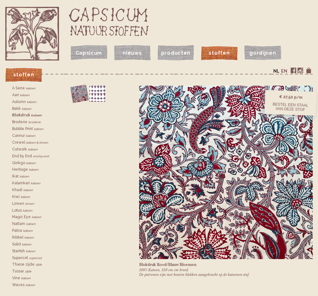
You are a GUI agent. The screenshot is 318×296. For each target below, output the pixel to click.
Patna (22, 230)
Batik (21, 108)
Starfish (23, 251)
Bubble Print (27, 129)
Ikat (20, 176)
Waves (23, 285)
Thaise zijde (27, 264)
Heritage (25, 169)
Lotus (22, 210)
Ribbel (23, 237)
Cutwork (25, 149)
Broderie (26, 122)
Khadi (22, 190)
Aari (21, 95)
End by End (30, 156)
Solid (21, 244)
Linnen (23, 203)
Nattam (24, 224)
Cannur (23, 135)
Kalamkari (26, 183)
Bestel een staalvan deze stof (290, 107)
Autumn (24, 102)
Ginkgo (24, 163)
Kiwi (21, 197)
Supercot (27, 258)
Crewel (30, 142)
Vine (21, 278)
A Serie (23, 88)
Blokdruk (27, 115)
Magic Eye (26, 217)
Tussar (21, 271)
